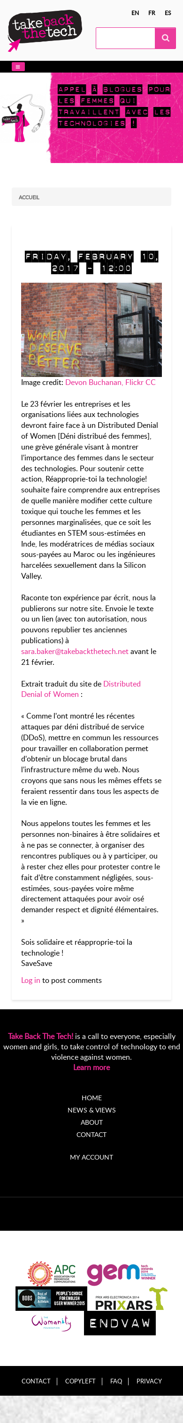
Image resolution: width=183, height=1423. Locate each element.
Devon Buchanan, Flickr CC (110, 382)
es (168, 12)
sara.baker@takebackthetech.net (75, 651)
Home (92, 1097)
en (135, 12)
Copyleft (80, 1381)
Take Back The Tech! (40, 1036)
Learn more (91, 1067)
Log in (30, 980)
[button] (18, 66)
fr (151, 12)
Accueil (29, 197)
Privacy (149, 1381)
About (92, 1122)
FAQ (116, 1381)
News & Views (92, 1109)
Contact (91, 1134)
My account (91, 1157)
